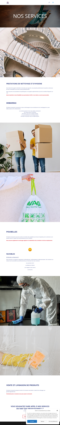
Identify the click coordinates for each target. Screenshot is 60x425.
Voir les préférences (53, 421)
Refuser (42, 421)
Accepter (32, 421)
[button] (57, 410)
